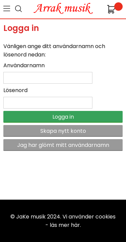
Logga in (63, 117)
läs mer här (65, 225)
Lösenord (15, 90)
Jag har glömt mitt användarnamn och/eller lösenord (63, 146)
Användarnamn (24, 65)
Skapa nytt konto (63, 131)
